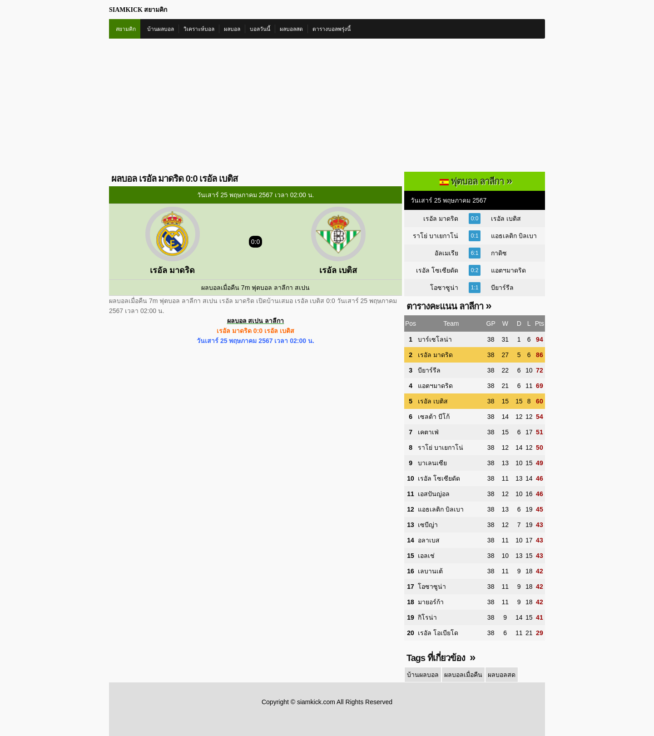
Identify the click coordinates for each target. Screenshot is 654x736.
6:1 (475, 253)
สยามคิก (126, 29)
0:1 (475, 236)
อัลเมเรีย (446, 253)
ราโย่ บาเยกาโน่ (435, 235)
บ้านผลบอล (160, 29)
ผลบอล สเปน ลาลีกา (255, 320)
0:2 (475, 270)
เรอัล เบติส (506, 218)
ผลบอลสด (291, 29)
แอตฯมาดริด (508, 270)
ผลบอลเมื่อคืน (463, 674)
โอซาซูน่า (444, 287)
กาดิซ (499, 253)
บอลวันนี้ (260, 29)
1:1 (475, 287)
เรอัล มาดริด (440, 218)
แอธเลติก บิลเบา (514, 235)
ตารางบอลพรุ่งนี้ (331, 29)
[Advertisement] (327, 106)
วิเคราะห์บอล (198, 29)
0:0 (475, 218)
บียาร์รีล (502, 287)
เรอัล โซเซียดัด (437, 270)
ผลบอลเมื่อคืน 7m (225, 287)
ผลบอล (232, 29)
